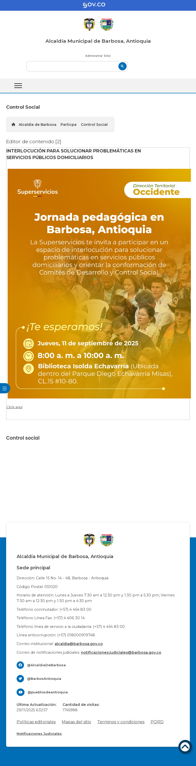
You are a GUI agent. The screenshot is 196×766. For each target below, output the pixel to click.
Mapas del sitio (76, 721)
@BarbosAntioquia (44, 678)
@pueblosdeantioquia (48, 692)
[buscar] (77, 66)
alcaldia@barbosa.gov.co (79, 643)
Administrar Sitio (98, 56)
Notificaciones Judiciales (39, 733)
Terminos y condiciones (120, 721)
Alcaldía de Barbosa (37, 124)
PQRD (157, 721)
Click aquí (14, 407)
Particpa (68, 124)
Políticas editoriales (36, 721)
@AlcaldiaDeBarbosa (46, 665)
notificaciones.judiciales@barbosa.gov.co (121, 652)
